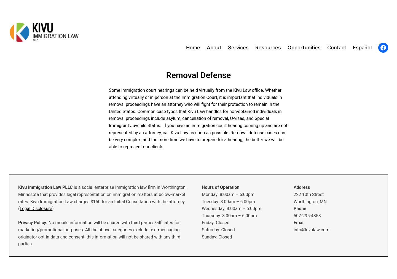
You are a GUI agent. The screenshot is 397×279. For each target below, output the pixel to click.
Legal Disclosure (36, 208)
